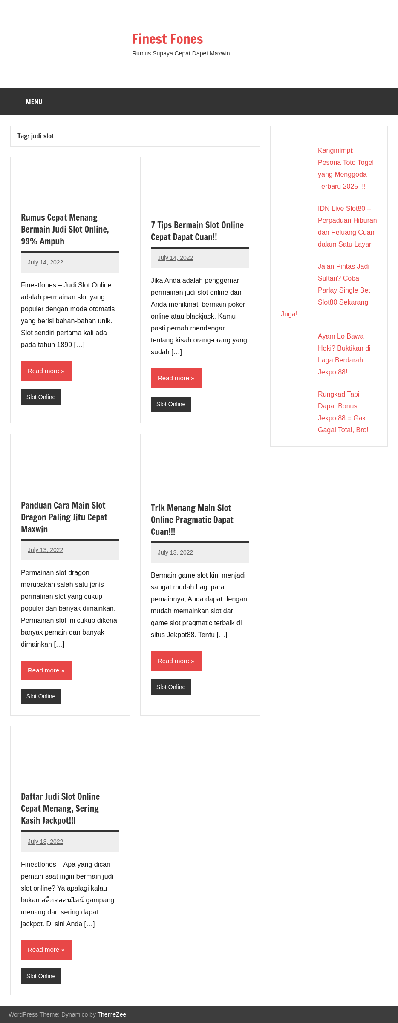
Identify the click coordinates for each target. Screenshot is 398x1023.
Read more (43, 370)
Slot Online (40, 397)
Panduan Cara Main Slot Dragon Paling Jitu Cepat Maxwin (64, 517)
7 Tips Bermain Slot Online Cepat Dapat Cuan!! (197, 231)
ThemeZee (112, 1014)
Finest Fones (167, 39)
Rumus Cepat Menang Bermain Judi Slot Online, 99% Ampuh (65, 229)
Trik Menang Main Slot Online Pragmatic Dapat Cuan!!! (192, 520)
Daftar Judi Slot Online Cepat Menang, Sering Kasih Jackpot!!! (60, 808)
